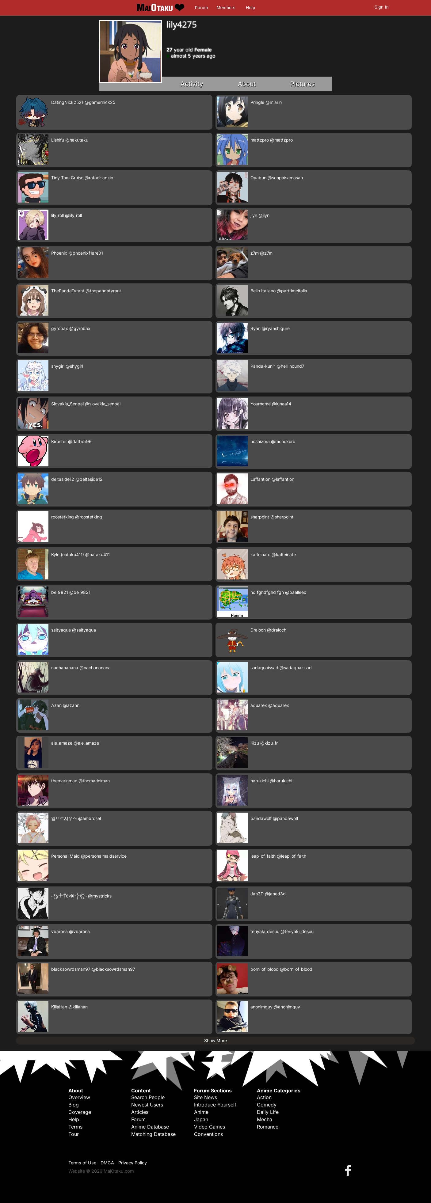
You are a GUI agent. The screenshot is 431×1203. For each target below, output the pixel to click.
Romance (267, 1127)
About (247, 84)
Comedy (267, 1105)
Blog (73, 1105)
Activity (192, 84)
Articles (139, 1112)
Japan (201, 1119)
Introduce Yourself (215, 1105)
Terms (75, 1127)
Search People (148, 1097)
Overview (79, 1097)
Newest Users (147, 1105)
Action (264, 1097)
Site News (205, 1097)
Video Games (209, 1127)
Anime (201, 1112)
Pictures (302, 84)
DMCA (107, 1162)
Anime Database (150, 1127)
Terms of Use (82, 1162)
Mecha (264, 1119)
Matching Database (153, 1134)
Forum (201, 7)
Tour (73, 1134)
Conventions (208, 1134)
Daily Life (268, 1112)
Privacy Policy (132, 1162)
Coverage (79, 1112)
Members (226, 7)
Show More (215, 1040)
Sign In (382, 7)
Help (250, 7)
